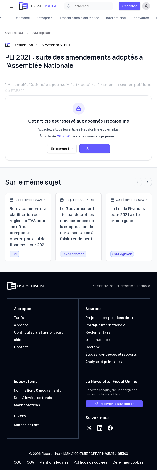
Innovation (141, 18)
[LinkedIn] (100, 428)
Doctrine (93, 347)
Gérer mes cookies (128, 462)
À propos (21, 325)
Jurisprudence (98, 339)
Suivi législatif (41, 33)
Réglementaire (98, 332)
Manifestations (27, 405)
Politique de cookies (90, 462)
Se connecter (62, 148)
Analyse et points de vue (106, 361)
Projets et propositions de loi (110, 317)
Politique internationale (105, 325)
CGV (30, 462)
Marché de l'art (26, 425)
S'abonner (129, 6)
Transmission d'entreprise (79, 18)
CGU (17, 462)
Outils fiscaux (14, 33)
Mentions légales (53, 462)
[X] (89, 428)
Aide (17, 339)
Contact (21, 347)
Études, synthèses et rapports (111, 354)
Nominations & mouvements (37, 390)
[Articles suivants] (148, 182)
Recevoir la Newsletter (114, 404)
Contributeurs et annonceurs (38, 332)
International (116, 18)
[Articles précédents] (138, 182)
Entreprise (45, 18)
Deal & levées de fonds (33, 397)
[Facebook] (110, 428)
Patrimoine (21, 18)
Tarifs (19, 317)
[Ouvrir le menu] (11, 6)
